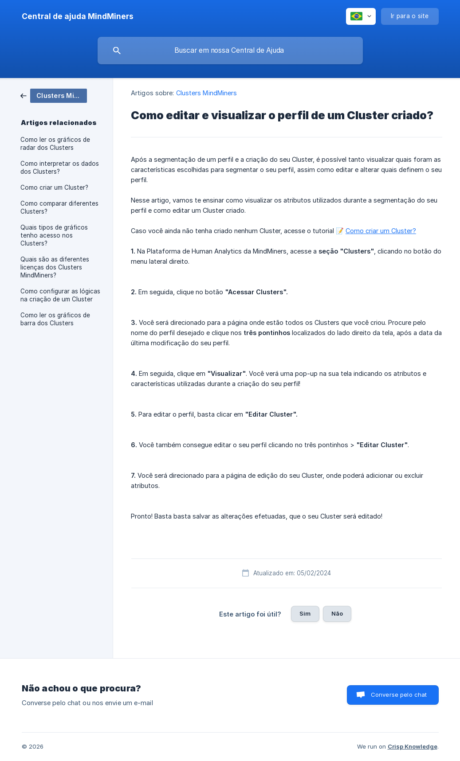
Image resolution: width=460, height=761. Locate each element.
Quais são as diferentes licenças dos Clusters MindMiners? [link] (54, 267)
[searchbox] (230, 50)
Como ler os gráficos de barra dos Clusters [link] (55, 319)
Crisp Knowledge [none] (412, 746)
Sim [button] (305, 613)
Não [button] (337, 613)
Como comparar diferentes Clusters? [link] (59, 207)
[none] (78, 16)
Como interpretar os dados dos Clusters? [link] (59, 167)
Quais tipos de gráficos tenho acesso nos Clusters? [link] (54, 235)
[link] (53, 95)
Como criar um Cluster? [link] (54, 187)
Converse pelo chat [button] (399, 694)
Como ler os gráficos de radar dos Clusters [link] (55, 143)
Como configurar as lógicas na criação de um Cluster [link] (60, 295)
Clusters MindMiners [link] (206, 93)
